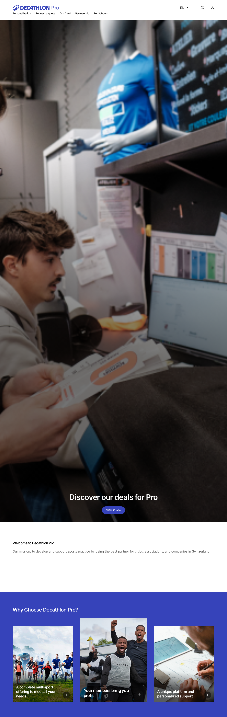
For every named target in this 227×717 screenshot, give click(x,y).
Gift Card (65, 13)
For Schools (101, 13)
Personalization (22, 13)
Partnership (82, 13)
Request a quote (45, 13)
